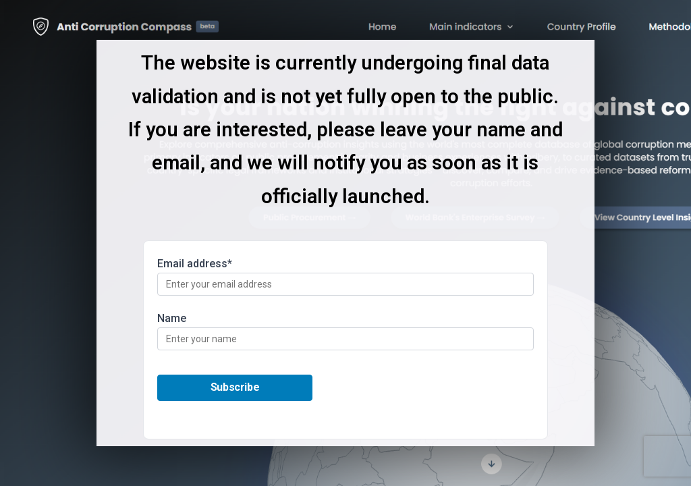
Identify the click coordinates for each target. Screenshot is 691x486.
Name (345, 331)
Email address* (345, 276)
